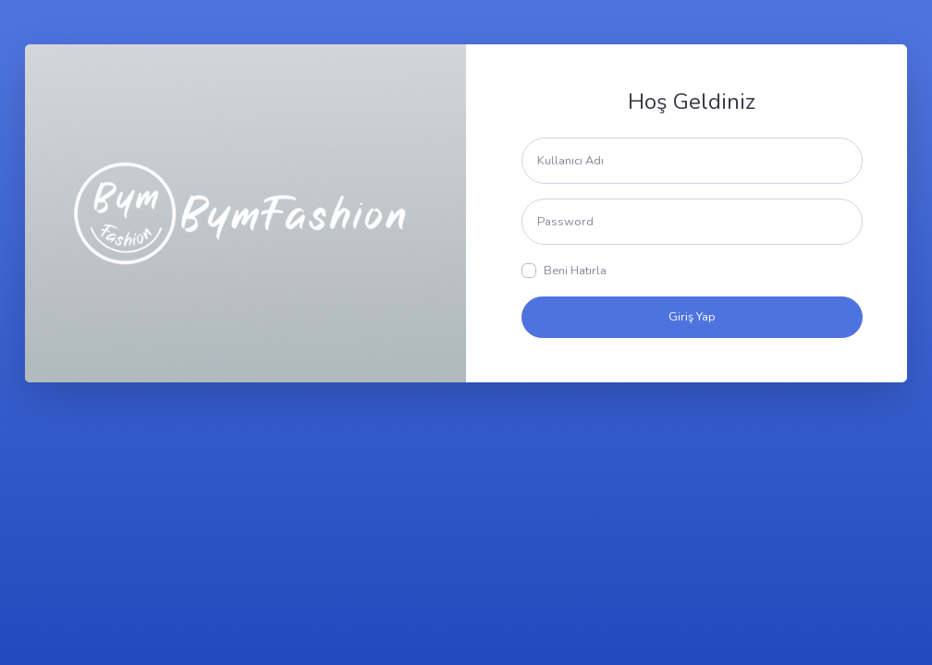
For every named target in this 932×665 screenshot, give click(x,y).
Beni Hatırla (575, 270)
